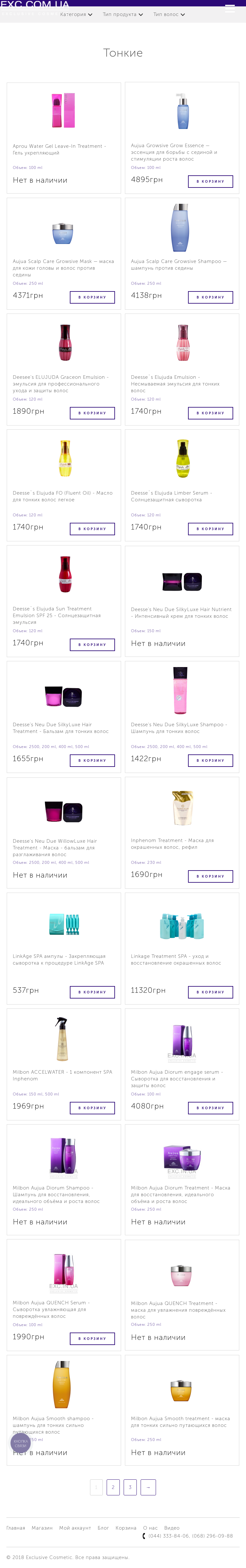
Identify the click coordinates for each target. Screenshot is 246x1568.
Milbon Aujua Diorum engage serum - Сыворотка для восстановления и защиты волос (177, 1078)
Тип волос (166, 14)
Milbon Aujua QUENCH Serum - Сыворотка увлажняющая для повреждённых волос (51, 1309)
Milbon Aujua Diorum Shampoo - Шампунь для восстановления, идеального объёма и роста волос (56, 1194)
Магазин (42, 1528)
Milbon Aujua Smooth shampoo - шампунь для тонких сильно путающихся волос (53, 1425)
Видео (172, 1528)
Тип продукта (120, 14)
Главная (15, 1528)
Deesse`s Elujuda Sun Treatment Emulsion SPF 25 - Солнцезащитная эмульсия (57, 615)
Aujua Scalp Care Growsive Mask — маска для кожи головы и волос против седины (63, 268)
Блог (103, 1528)
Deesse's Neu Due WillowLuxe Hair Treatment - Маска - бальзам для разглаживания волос (55, 847)
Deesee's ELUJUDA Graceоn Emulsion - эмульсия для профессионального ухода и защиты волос (61, 384)
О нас (150, 1528)
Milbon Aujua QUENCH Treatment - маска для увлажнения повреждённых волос (178, 1310)
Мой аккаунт (75, 1528)
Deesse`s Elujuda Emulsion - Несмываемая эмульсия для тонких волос (175, 384)
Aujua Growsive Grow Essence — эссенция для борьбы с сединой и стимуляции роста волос (174, 152)
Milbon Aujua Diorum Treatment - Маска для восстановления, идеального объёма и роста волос (181, 1194)
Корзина (126, 1528)
